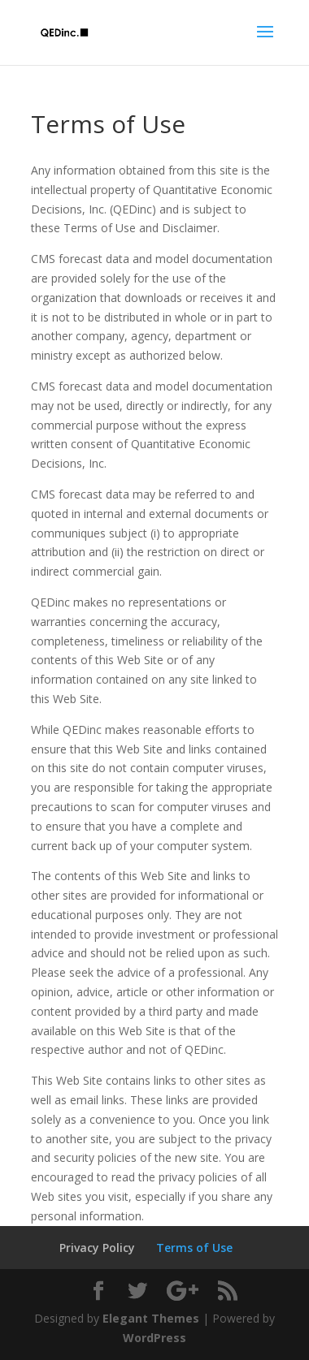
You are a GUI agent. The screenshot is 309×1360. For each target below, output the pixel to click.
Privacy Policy (97, 1247)
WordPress (154, 1337)
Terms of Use (194, 1247)
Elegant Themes (150, 1318)
